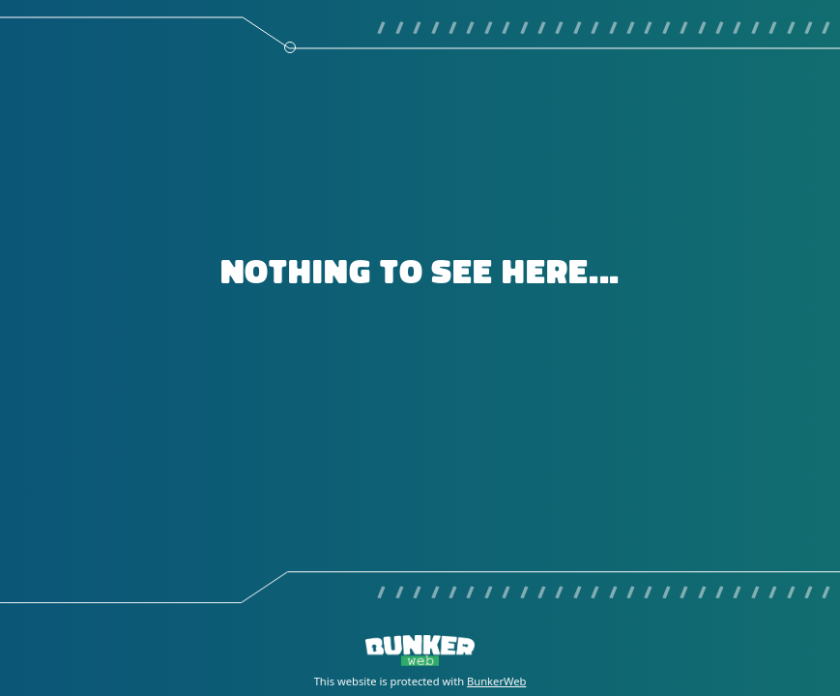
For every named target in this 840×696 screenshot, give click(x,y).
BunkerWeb (496, 681)
